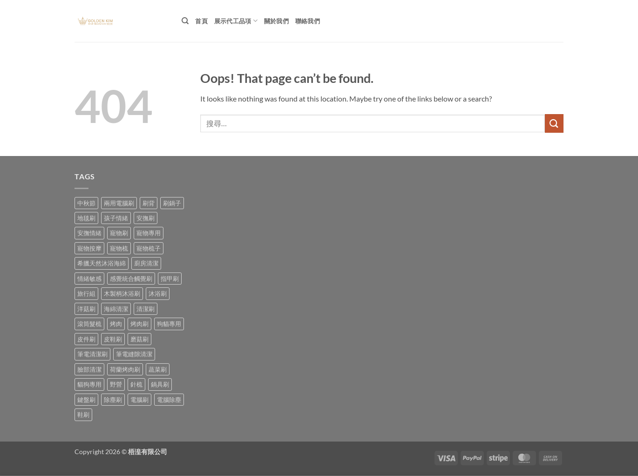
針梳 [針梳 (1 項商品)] (136, 384)
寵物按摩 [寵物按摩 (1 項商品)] (89, 248)
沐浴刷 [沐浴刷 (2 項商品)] (158, 293)
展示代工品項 (236, 20)
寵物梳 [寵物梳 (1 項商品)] (119, 248)
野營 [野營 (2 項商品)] (116, 384)
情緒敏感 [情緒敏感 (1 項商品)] (89, 278)
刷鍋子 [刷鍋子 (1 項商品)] (172, 203)
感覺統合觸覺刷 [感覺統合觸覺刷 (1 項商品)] (131, 278)
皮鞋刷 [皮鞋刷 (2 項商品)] (113, 339)
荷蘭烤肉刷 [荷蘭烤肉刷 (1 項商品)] (125, 369)
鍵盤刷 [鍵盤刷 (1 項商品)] (86, 399)
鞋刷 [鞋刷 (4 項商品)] (83, 414)
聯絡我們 (307, 21)
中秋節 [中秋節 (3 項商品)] (86, 203)
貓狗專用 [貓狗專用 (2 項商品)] (89, 384)
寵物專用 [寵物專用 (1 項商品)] (148, 233)
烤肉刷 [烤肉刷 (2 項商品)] (139, 323)
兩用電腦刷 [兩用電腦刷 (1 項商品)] (119, 203)
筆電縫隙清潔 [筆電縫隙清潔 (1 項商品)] (134, 354)
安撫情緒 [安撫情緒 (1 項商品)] (89, 233)
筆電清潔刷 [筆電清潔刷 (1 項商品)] (92, 354)
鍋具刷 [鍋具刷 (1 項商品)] (160, 384)
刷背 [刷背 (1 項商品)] (149, 203)
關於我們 (276, 21)
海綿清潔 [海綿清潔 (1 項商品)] (116, 309)
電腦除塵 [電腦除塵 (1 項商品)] (169, 399)
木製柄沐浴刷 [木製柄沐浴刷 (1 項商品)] (122, 293)
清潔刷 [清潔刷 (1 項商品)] (145, 309)
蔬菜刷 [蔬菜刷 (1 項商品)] (158, 369)
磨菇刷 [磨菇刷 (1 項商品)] (139, 339)
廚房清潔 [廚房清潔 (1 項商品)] (146, 263)
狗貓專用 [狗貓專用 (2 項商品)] (169, 323)
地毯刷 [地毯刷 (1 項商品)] (86, 218)
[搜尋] (185, 21)
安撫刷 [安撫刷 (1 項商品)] (145, 218)
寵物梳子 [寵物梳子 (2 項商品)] (148, 248)
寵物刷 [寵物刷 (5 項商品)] (119, 233)
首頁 (201, 21)
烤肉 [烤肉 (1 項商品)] (116, 323)
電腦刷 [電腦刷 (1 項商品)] (139, 399)
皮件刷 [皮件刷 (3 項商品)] (86, 339)
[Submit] (554, 123)
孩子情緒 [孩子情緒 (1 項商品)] (116, 218)
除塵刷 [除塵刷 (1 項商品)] (113, 399)
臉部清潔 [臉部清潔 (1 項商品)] (89, 369)
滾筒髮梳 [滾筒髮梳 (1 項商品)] (89, 323)
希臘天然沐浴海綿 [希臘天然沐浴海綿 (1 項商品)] (101, 263)
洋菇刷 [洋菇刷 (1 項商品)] (86, 309)
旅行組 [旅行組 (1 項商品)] (86, 293)
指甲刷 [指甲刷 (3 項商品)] (170, 278)
